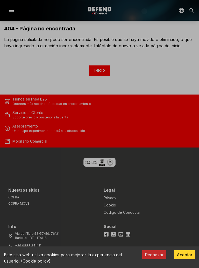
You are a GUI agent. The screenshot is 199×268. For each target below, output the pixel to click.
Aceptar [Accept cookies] (185, 254)
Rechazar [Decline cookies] (154, 254)
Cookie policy (36, 261)
